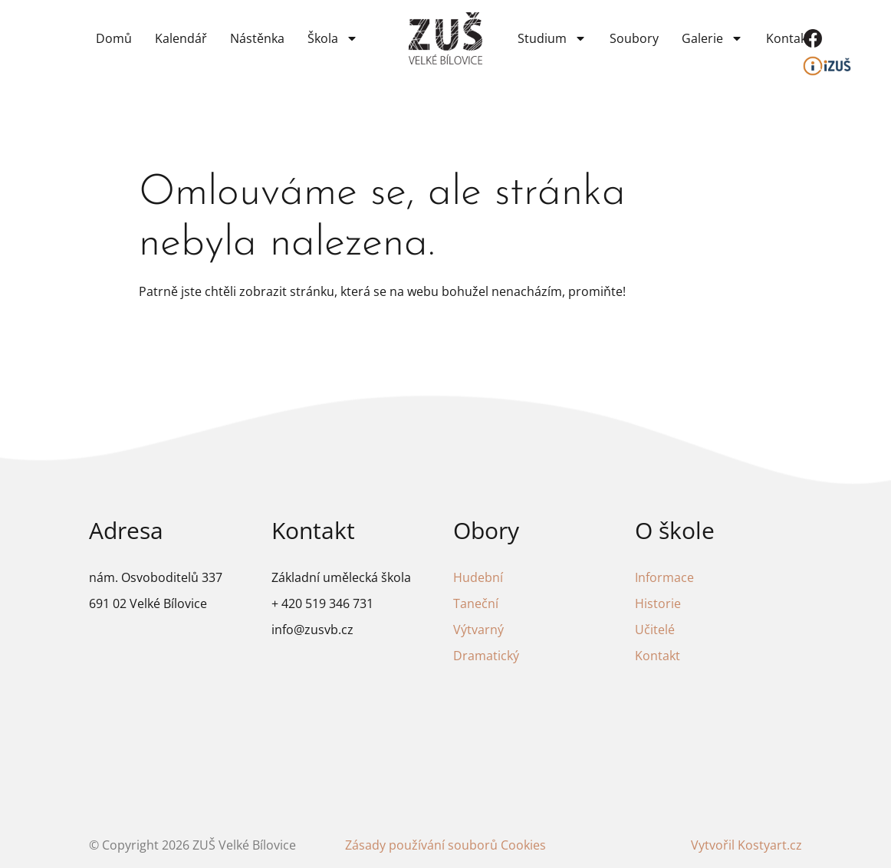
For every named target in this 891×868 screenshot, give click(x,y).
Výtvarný (478, 629)
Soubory (634, 38)
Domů (114, 38)
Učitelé (655, 629)
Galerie (712, 38)
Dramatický (486, 655)
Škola (332, 38)
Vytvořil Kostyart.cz (746, 845)
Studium (552, 38)
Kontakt (788, 38)
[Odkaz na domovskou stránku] (445, 38)
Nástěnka (257, 38)
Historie (658, 603)
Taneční (475, 603)
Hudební (478, 577)
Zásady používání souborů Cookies (445, 845)
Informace (664, 577)
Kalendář (181, 38)
